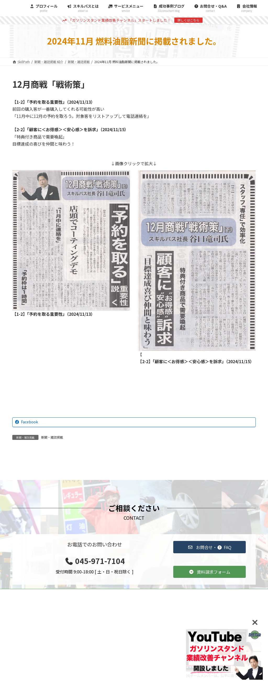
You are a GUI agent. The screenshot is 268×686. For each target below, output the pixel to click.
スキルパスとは (208, 593)
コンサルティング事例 (138, 593)
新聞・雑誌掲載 (52, 437)
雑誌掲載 (176, 593)
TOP (104, 593)
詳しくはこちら (188, 20)
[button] (209, 547)
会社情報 (242, 593)
